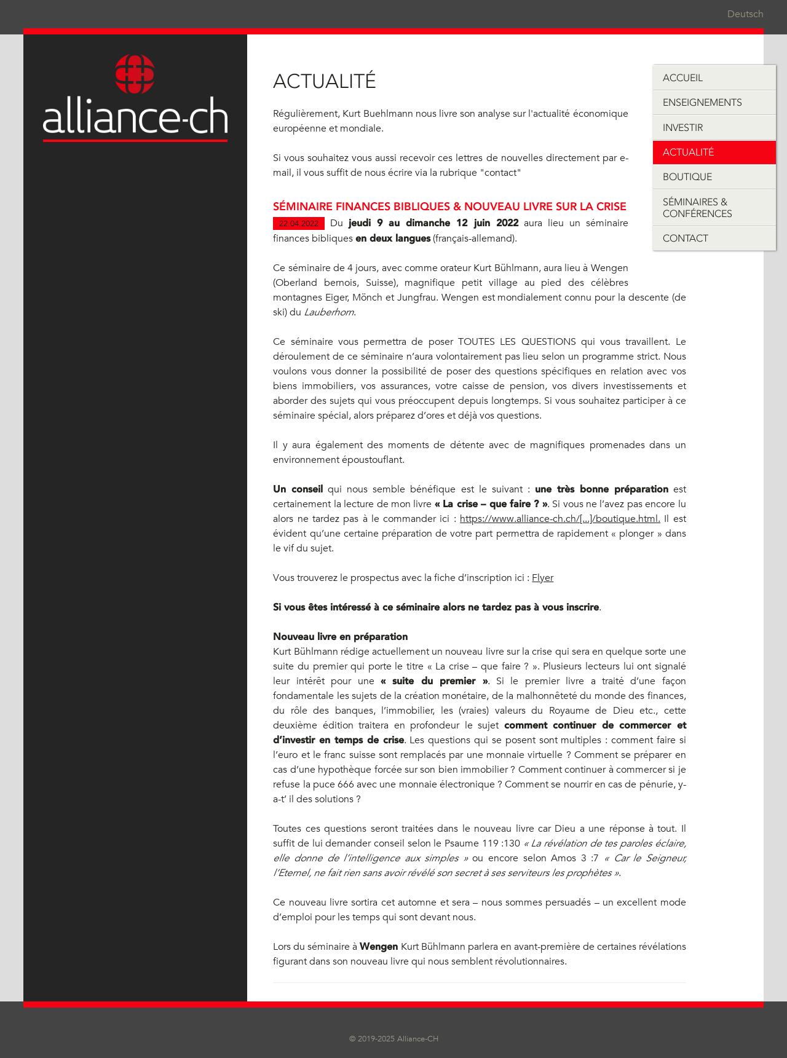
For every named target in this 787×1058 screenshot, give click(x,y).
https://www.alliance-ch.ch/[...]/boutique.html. (560, 519)
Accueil (683, 78)
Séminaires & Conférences (697, 207)
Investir (683, 127)
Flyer (542, 578)
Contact (685, 238)
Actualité (688, 152)
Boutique (687, 177)
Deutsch (745, 14)
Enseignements (702, 102)
